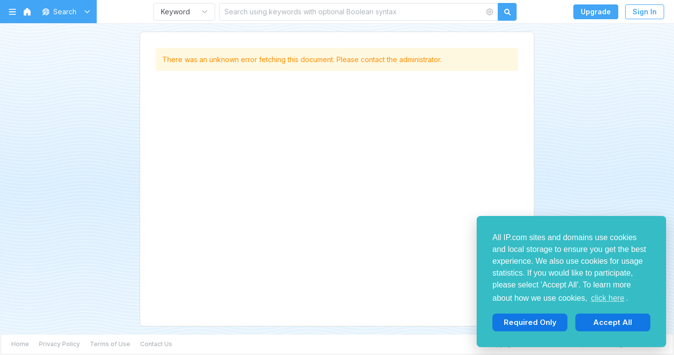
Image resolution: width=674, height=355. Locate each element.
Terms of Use (110, 344)
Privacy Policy (59, 344)
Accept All (612, 322)
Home (20, 344)
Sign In (645, 11)
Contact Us (156, 344)
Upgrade (596, 11)
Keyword (175, 11)
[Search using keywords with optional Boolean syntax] (352, 11)
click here (608, 298)
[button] (64, 11)
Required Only (530, 322)
